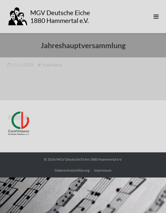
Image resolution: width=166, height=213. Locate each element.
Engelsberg (52, 64)
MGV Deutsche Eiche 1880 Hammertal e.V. (89, 159)
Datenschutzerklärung (72, 170)
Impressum (102, 170)
